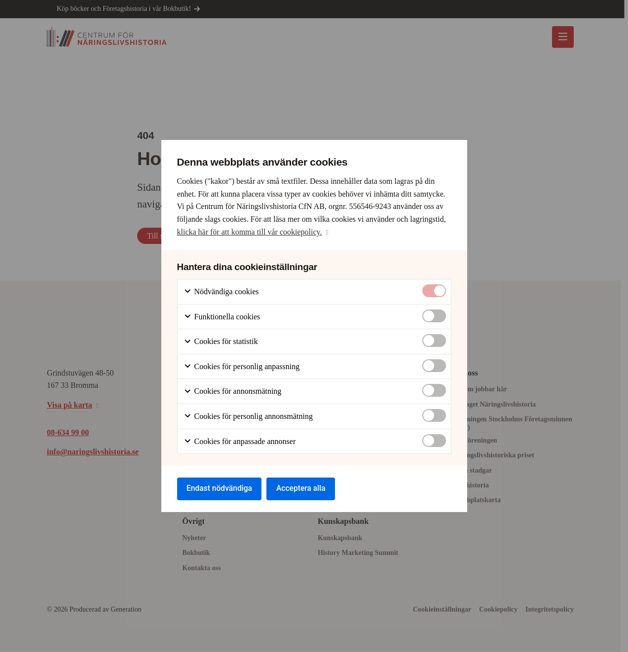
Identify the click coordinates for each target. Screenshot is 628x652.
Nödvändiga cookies (221, 291)
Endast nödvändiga (221, 488)
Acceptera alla (305, 488)
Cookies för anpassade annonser (240, 441)
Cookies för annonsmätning (233, 391)
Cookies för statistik (221, 341)
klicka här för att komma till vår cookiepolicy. (249, 231)
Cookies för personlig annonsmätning (248, 416)
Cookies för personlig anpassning (242, 366)
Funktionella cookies (222, 316)
